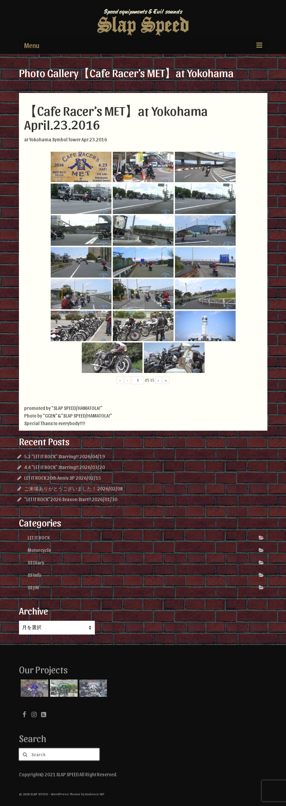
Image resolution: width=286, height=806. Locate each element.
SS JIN (33, 587)
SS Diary (36, 562)
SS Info (34, 575)
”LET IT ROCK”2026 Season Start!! (57, 499)
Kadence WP (95, 794)
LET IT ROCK (39, 538)
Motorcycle (39, 550)
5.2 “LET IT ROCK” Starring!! (51, 456)
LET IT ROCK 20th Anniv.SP (49, 478)
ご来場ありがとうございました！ (60, 488)
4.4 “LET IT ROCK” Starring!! (51, 467)
